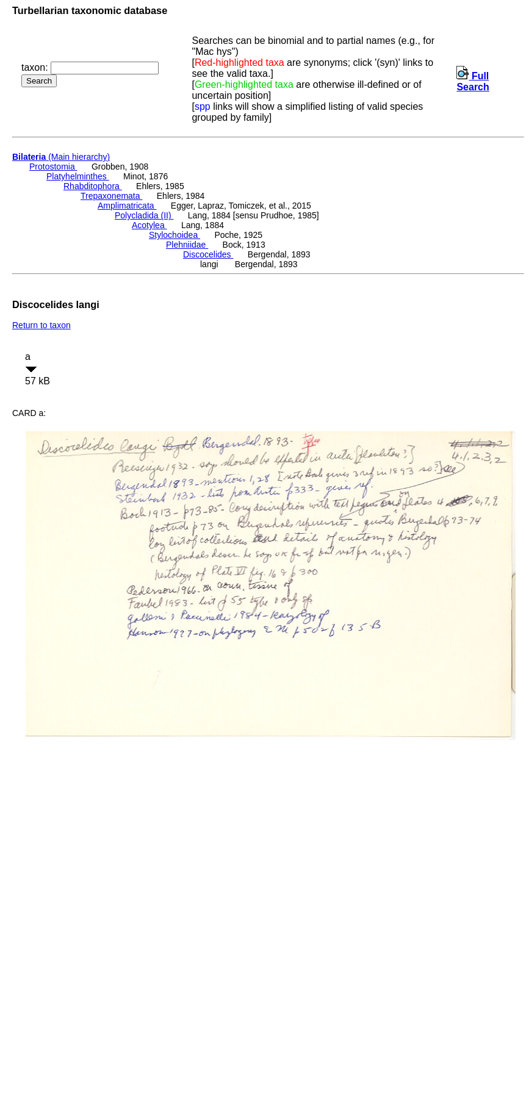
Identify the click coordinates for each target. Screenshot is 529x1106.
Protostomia (53, 166)
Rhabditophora (92, 186)
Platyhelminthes (77, 176)
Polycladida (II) (144, 215)
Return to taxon (41, 325)
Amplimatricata (127, 205)
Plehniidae (187, 245)
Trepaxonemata (111, 196)
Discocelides (208, 254)
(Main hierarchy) (61, 157)
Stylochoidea (174, 235)
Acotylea (149, 225)
